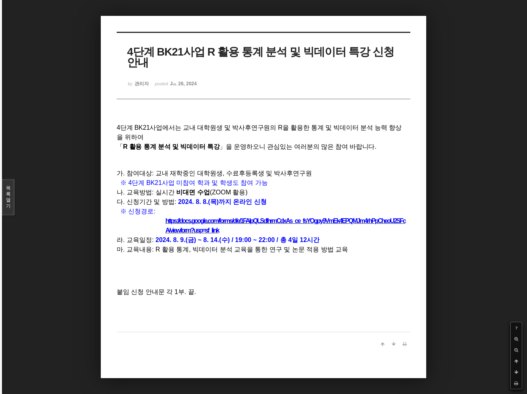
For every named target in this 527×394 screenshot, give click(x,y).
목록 (8, 197)
